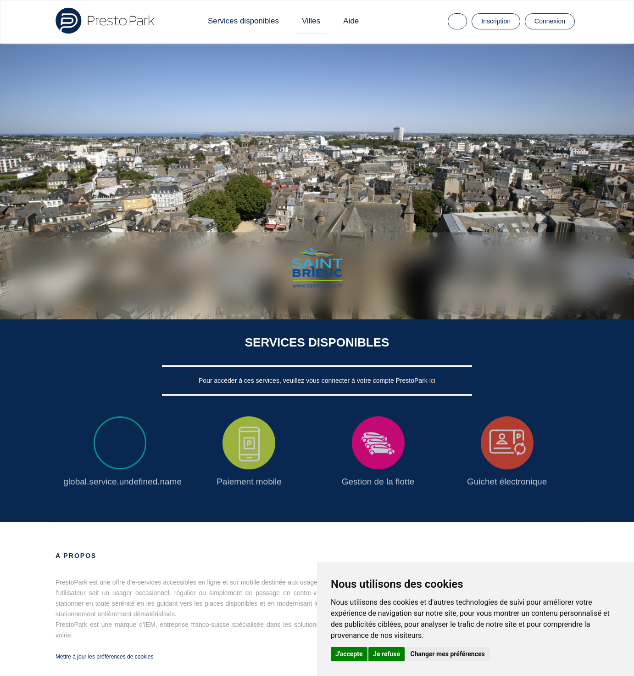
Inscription (496, 21)
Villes (311, 21)
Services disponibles (243, 21)
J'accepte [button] (349, 654)
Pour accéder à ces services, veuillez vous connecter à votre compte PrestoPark (314, 380)
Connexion (549, 21)
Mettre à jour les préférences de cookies (104, 656)
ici (432, 380)
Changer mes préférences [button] (448, 654)
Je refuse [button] (386, 654)
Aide (351, 21)
